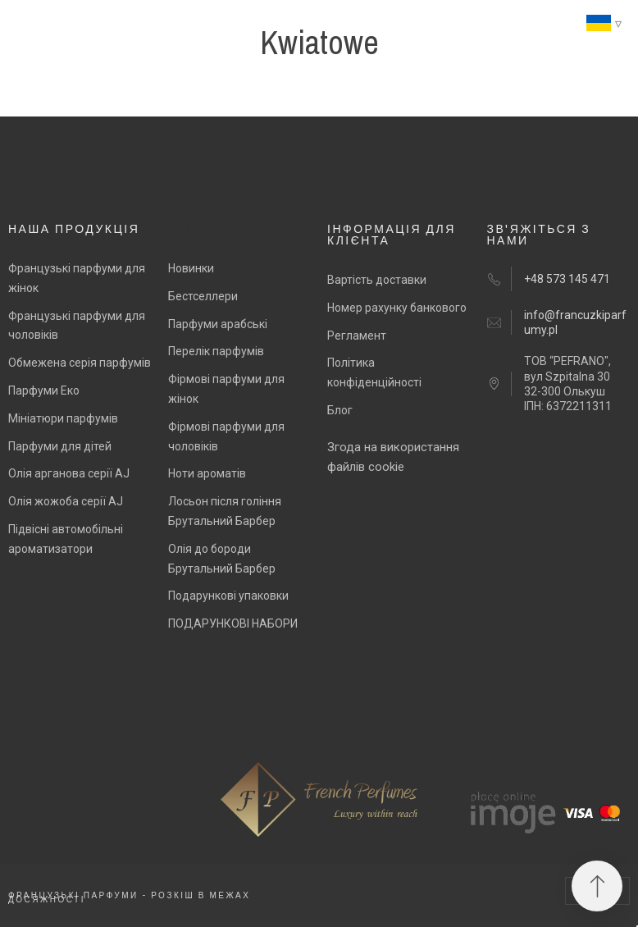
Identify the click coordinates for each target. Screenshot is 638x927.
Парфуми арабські (217, 324)
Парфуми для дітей (60, 446)
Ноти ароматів (207, 473)
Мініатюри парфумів (63, 418)
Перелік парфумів (216, 351)
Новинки (191, 268)
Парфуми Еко (44, 390)
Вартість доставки (376, 279)
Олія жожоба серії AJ (65, 501)
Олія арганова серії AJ (69, 473)
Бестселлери (203, 296)
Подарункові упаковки (228, 595)
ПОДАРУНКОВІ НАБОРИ (233, 623)
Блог (340, 410)
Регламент (356, 335)
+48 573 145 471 (567, 278)
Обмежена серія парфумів (79, 362)
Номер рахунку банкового (397, 307)
